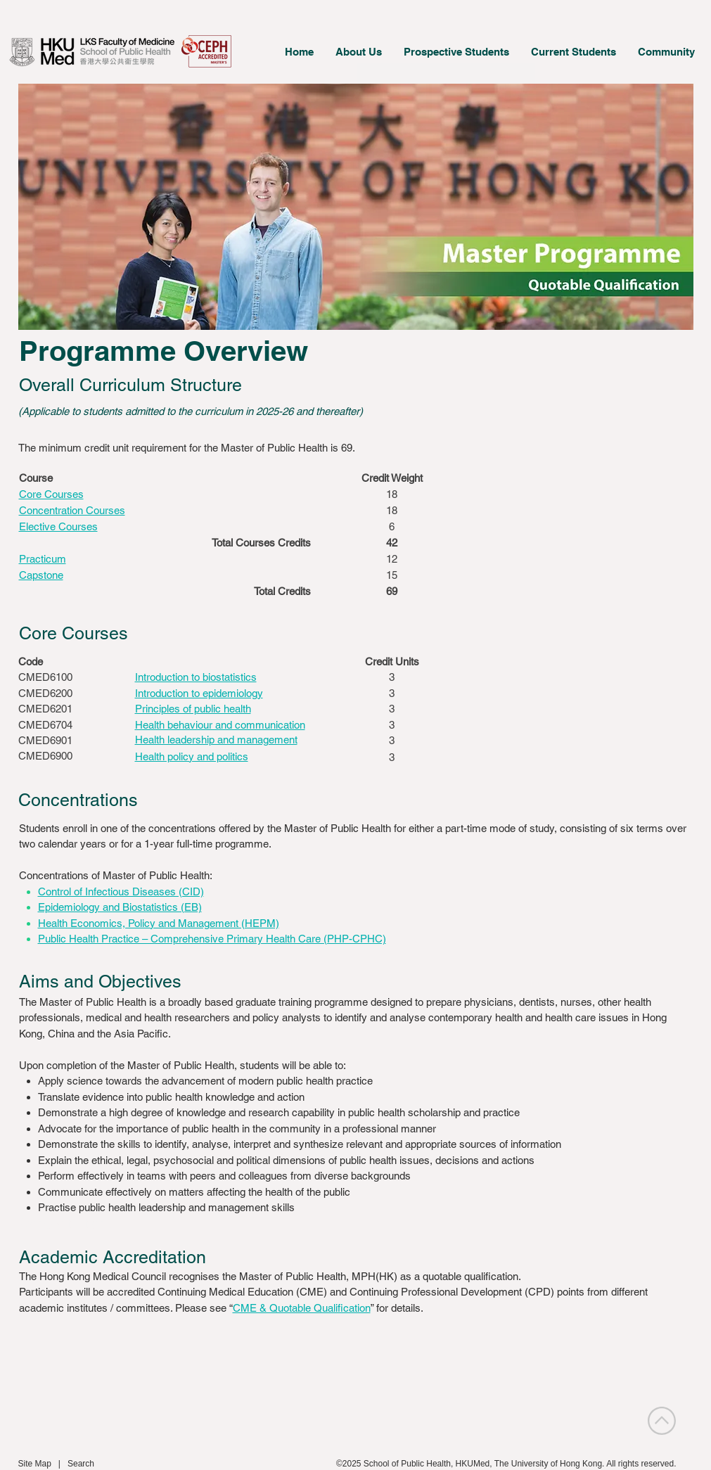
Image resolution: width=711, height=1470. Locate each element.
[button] (358, 51)
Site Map (34, 1464)
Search (81, 1464)
